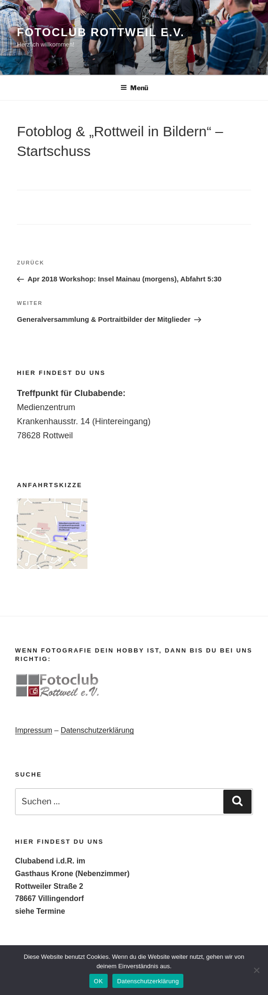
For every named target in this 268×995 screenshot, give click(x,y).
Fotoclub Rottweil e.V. (100, 32)
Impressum (33, 730)
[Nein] (256, 970)
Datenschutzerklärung (97, 730)
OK (98, 981)
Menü (134, 88)
